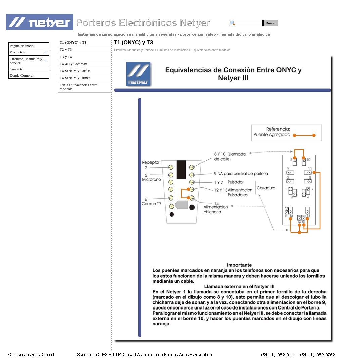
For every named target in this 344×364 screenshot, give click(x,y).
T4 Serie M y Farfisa (75, 71)
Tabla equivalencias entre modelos (78, 87)
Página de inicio (22, 46)
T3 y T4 (66, 56)
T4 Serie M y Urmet (75, 78)
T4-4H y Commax (73, 64)
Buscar (271, 23)
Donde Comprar (22, 75)
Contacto (16, 69)
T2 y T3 (66, 49)
